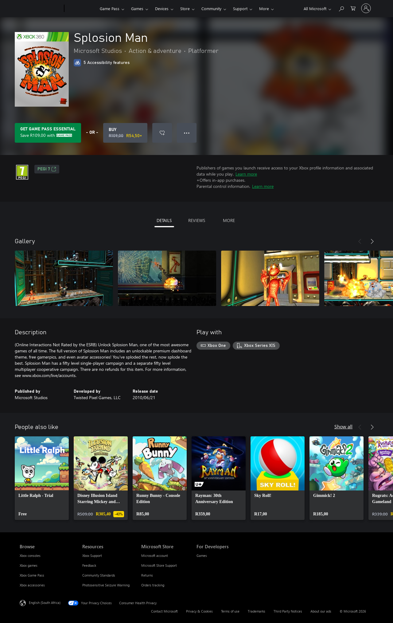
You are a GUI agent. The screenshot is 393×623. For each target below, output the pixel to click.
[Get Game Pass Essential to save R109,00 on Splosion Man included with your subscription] (48, 133)
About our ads (320, 611)
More (264, 8)
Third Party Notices (288, 611)
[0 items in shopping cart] (353, 8)
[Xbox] (81, 8)
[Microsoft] (41, 8)
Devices (162, 8)
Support (240, 8)
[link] (42, 478)
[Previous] (360, 241)
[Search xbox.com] (341, 8)
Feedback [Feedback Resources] (89, 565)
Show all (343, 426)
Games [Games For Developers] (201, 556)
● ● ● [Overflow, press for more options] (187, 132)
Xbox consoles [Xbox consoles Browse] (30, 556)
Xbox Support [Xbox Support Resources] (92, 556)
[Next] (372, 241)
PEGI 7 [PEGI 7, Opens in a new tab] (46, 169)
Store (185, 8)
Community (211, 8)
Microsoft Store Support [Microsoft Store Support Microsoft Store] (159, 565)
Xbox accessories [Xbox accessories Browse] (32, 585)
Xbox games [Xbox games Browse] (28, 565)
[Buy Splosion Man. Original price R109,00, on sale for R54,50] (125, 133)
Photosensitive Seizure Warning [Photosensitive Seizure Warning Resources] (106, 585)
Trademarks (256, 611)
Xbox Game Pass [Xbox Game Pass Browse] (32, 575)
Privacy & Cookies (199, 611)
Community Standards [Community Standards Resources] (98, 575)
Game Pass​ (109, 8)
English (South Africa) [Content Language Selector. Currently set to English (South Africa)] (44, 603)
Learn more (246, 174)
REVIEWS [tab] (196, 220)
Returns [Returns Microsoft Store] (147, 575)
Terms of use (230, 611)
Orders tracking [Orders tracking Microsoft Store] (152, 585)
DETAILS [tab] (164, 220)
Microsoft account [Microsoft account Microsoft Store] (154, 556)
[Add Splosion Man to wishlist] (162, 133)
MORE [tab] (229, 220)
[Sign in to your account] (366, 8)
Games (137, 8)
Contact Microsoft (164, 611)
